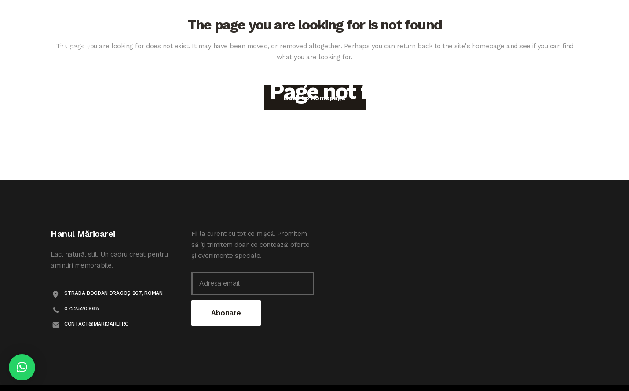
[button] (22, 367)
